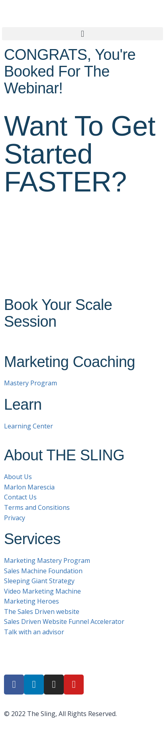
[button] (82, 33)
